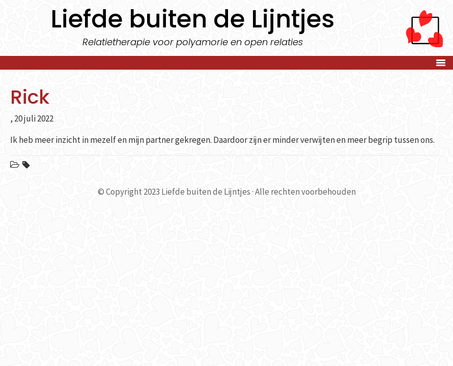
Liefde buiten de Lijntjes (192, 19)
